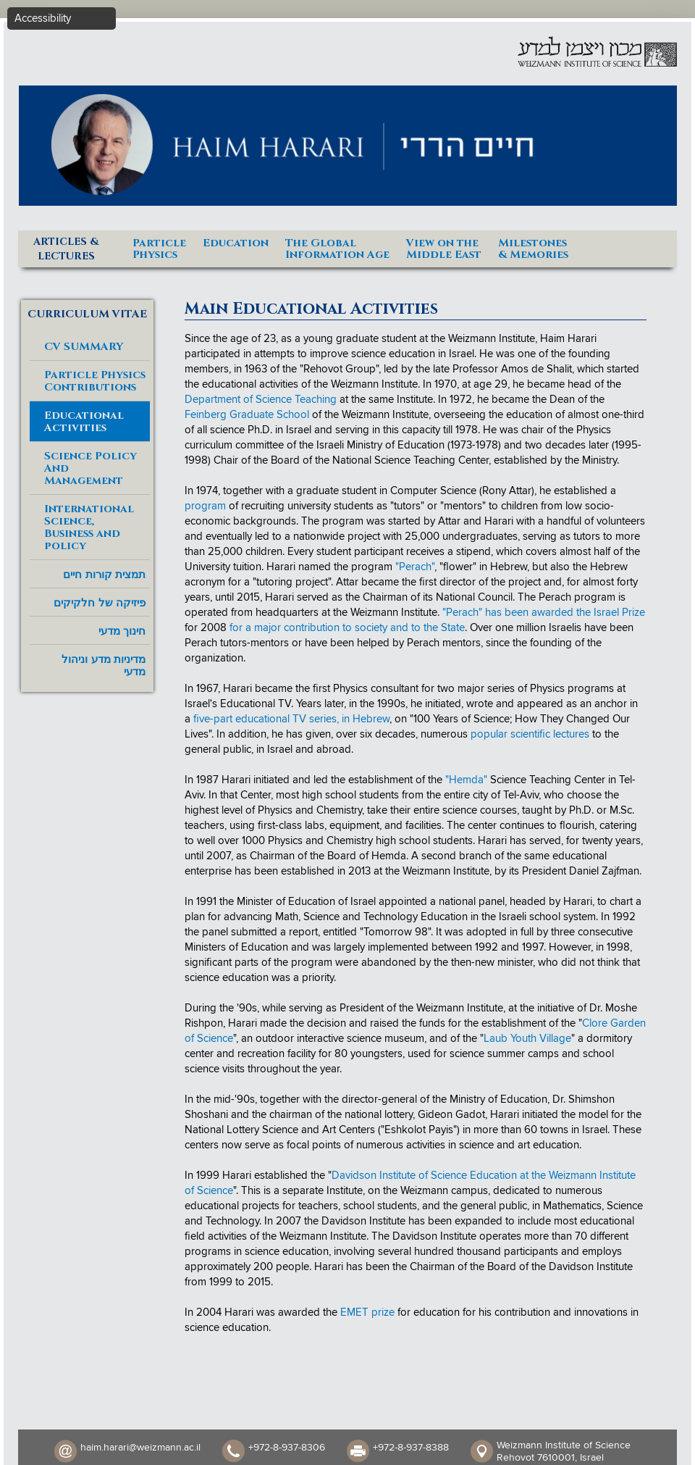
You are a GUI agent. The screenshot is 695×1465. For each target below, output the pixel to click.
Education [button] (236, 242)
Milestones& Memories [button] (533, 248)
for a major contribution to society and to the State (347, 628)
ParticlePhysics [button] (159, 248)
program (205, 506)
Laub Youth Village (527, 1038)
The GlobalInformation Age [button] (337, 248)
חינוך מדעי (122, 631)
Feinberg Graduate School (247, 415)
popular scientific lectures (530, 734)
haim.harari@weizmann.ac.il (140, 1447)
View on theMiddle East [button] (443, 248)
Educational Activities (84, 421)
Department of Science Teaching (261, 399)
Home (658, 242)
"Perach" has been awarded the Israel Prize (543, 612)
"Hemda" (466, 780)
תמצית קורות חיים (104, 574)
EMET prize (367, 1312)
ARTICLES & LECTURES (65, 249)
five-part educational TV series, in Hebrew (291, 719)
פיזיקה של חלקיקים (99, 602)
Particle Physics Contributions (95, 381)
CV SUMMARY (83, 346)
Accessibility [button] (42, 18)
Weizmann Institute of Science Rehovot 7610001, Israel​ (564, 1451)
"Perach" (414, 567)
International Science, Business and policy (89, 527)
